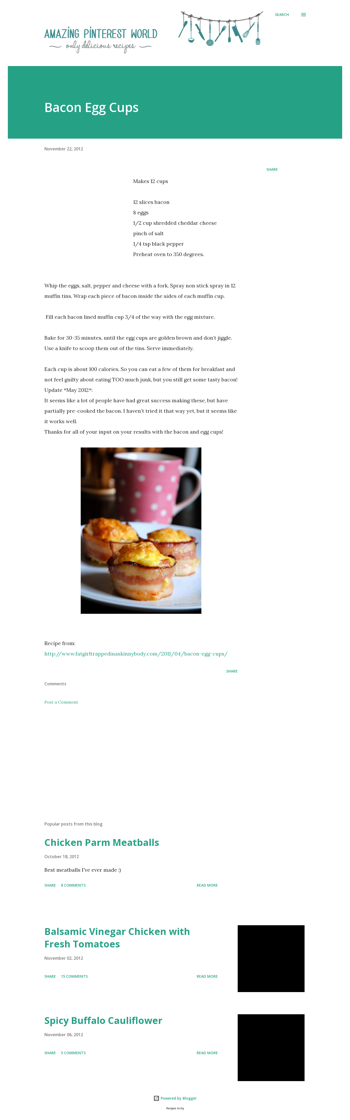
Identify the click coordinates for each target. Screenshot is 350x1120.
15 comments (74, 976)
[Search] (282, 14)
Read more (207, 885)
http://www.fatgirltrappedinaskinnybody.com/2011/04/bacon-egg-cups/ (136, 653)
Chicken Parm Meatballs (101, 842)
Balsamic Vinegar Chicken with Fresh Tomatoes (117, 937)
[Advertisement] (88, 212)
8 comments (73, 885)
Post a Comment (61, 702)
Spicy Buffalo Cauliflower (103, 1020)
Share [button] (272, 169)
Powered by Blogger (175, 1098)
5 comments (73, 1052)
